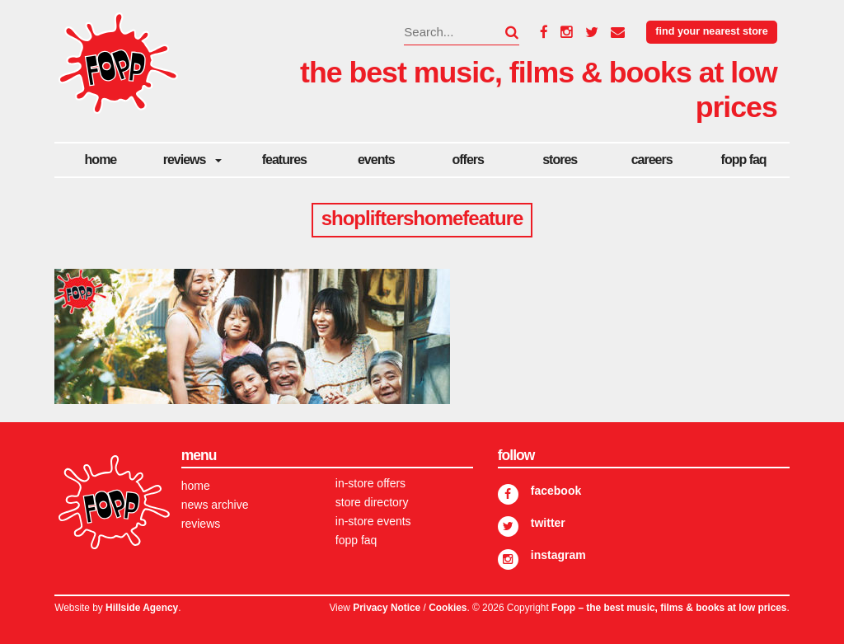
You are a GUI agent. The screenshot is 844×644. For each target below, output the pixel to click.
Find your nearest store (711, 31)
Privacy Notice (386, 607)
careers (652, 160)
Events (376, 160)
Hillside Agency (142, 607)
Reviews (184, 160)
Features (284, 160)
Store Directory (372, 502)
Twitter (548, 522)
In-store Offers (370, 483)
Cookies (448, 607)
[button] (502, 32)
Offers (468, 160)
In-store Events (373, 521)
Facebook (556, 490)
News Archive (215, 504)
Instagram (558, 555)
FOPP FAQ (744, 160)
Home (101, 160)
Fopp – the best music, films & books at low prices (668, 607)
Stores (559, 160)
